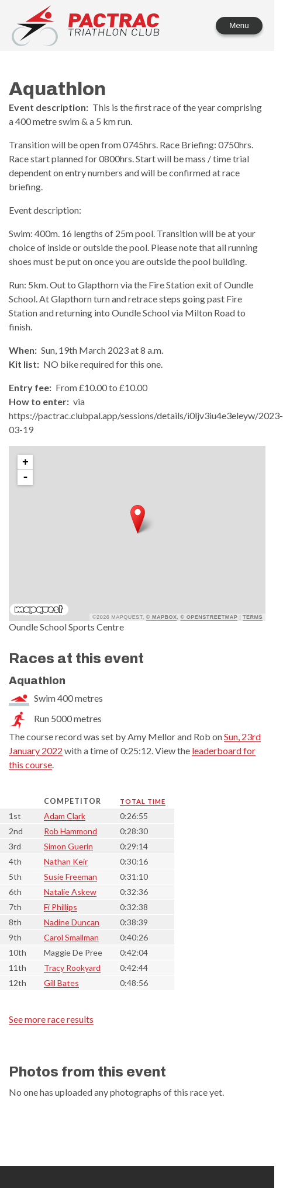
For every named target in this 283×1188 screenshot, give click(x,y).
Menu (239, 25)
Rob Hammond (70, 831)
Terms (253, 617)
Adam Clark (64, 816)
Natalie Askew (70, 892)
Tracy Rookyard (72, 968)
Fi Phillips (60, 907)
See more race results (51, 1019)
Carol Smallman (71, 937)
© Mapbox (161, 617)
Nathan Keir (66, 861)
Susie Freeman (70, 877)
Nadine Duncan (71, 922)
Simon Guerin (68, 846)
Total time (142, 801)
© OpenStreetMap (209, 617)
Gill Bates (61, 983)
